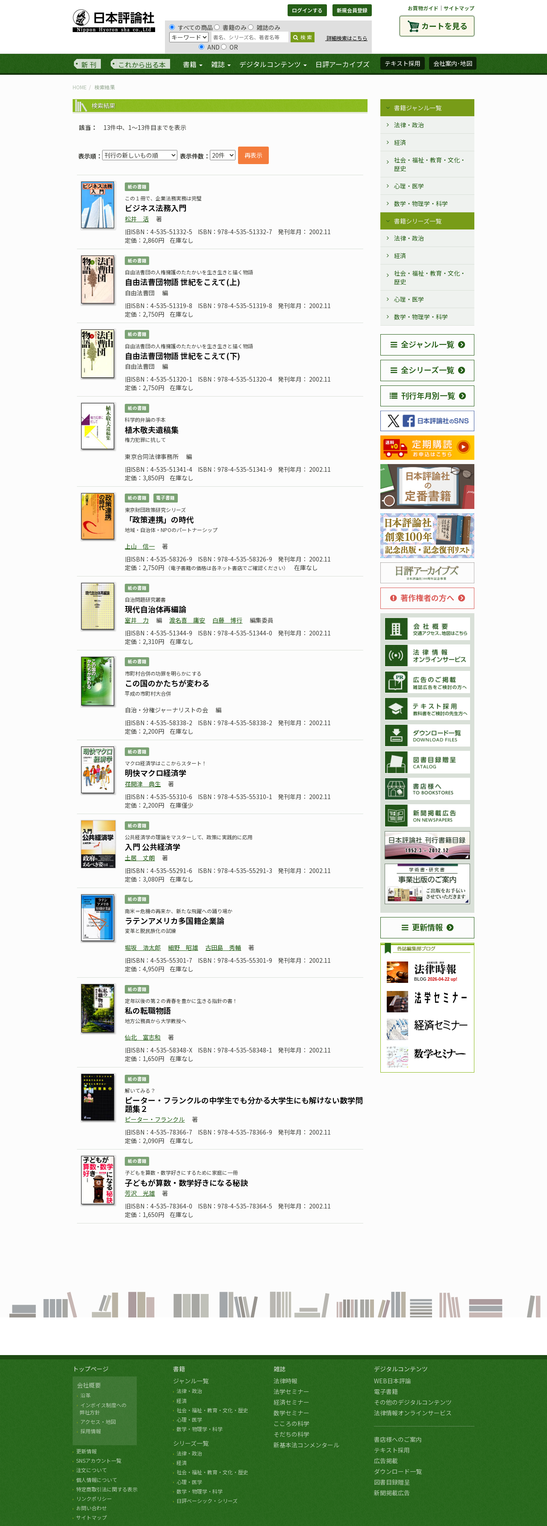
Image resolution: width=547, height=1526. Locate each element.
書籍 (179, 1368)
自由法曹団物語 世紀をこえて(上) (182, 281)
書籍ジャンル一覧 (417, 107)
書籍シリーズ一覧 (417, 221)
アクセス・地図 (98, 1421)
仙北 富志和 (143, 1037)
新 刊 (89, 64)
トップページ (91, 1368)
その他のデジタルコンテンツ (413, 1402)
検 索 (302, 37)
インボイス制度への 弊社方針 (101, 1408)
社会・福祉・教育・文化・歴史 (430, 164)
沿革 (85, 1395)
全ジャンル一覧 (422, 344)
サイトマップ (459, 8)
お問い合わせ (91, 1507)
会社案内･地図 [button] (452, 63)
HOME (80, 87)
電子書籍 (386, 1391)
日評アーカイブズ (342, 64)
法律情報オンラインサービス (413, 1412)
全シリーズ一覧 (422, 369)
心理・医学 (409, 186)
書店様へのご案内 (398, 1439)
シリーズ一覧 (191, 1443)
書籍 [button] (193, 64)
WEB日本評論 (392, 1380)
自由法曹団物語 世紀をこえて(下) (182, 355)
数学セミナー (291, 1412)
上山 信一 (140, 546)
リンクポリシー (94, 1498)
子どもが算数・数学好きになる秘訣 (186, 1182)
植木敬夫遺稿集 (152, 429)
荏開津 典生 (143, 783)
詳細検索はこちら (346, 37)
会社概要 (89, 1385)
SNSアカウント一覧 (98, 1460)
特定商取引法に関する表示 (107, 1489)
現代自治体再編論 (155, 609)
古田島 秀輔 (223, 947)
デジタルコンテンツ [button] (273, 64)
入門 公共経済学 (152, 846)
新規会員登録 (352, 10)
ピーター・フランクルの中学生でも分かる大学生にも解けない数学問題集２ (244, 1104)
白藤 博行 (227, 620)
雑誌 (279, 1368)
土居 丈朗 (140, 857)
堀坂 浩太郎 (143, 947)
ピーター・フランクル (155, 1119)
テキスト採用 (392, 1450)
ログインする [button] (307, 10)
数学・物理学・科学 (421, 203)
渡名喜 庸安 (187, 620)
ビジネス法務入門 (155, 207)
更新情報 (422, 926)
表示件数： (195, 156)
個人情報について (96, 1479)
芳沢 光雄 (140, 1193)
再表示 (253, 155)
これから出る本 (142, 64)
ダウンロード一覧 (398, 1471)
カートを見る (444, 25)
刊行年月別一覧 (422, 395)
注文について (91, 1469)
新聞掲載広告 (392, 1492)
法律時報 (285, 1380)
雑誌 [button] (221, 64)
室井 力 (137, 620)
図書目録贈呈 (392, 1482)
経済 (400, 142)
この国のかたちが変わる (167, 682)
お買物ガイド (423, 8)
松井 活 (137, 219)
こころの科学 (291, 1423)
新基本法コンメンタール (306, 1445)
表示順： (90, 156)
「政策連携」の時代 (159, 519)
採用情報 (90, 1431)
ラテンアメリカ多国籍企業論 (174, 920)
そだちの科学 (291, 1434)
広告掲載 (386, 1460)
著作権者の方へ (422, 597)
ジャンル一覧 (191, 1380)
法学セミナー (291, 1391)
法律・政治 (409, 125)
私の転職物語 (148, 1010)
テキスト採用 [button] (403, 63)
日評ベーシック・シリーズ (207, 1500)
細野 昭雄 (183, 947)
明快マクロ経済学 (155, 772)
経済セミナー (291, 1402)
